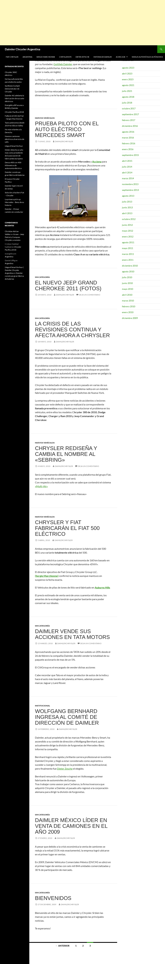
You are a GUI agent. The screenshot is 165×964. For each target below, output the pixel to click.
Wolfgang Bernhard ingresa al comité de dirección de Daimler (67, 717)
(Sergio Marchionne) (46, 575)
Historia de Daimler (102, 57)
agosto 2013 (128, 195)
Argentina (27, 57)
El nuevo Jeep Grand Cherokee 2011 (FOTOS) (68, 285)
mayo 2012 (127, 230)
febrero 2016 (128, 143)
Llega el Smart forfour (14, 146)
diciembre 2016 (130, 126)
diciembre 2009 (130, 318)
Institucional (42, 705)
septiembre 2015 (130, 155)
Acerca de (120, 57)
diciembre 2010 (130, 265)
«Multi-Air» (41, 486)
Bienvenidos (53, 898)
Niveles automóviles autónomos (147, 57)
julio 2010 (127, 277)
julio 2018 (127, 102)
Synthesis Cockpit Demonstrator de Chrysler (12, 89)
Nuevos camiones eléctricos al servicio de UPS (14, 139)
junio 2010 (127, 283)
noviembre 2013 (130, 184)
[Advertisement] (82, 22)
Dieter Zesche (65, 768)
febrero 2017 (128, 120)
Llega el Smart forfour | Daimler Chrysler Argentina (14, 270)
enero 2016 (127, 149)
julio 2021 (127, 91)
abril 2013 (127, 213)
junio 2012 (127, 224)
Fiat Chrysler (12, 57)
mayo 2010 (127, 289)
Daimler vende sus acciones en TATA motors (72, 634)
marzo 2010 (128, 300)
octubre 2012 (129, 219)
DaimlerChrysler (64, 141)
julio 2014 (127, 166)
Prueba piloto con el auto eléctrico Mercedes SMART (66, 129)
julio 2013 (127, 201)
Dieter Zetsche (82, 57)
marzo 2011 (128, 254)
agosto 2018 (128, 96)
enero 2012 (127, 236)
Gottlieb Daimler (62, 64)
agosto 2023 (128, 67)
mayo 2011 (127, 248)
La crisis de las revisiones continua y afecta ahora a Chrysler (72, 329)
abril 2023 (127, 73)
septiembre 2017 (130, 114)
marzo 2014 (128, 178)
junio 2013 (127, 207)
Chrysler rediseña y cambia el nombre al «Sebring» (66, 454)
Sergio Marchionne (45, 57)
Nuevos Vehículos (45, 118)
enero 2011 (127, 259)
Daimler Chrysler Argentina (22, 49)
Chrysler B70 (65, 57)
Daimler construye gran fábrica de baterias (14, 276)
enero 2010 (127, 312)
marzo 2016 (128, 137)
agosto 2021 (128, 85)
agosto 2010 (128, 271)
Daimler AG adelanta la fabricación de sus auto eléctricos (14, 98)
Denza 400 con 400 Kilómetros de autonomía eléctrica (13, 165)
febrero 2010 (128, 306)
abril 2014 (127, 172)
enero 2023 (127, 79)
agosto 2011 (128, 242)
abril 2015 (127, 160)
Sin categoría (42, 277)
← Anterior (62, 945)
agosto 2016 (128, 131)
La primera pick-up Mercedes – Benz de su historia (14, 202)
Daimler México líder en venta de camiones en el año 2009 (71, 826)
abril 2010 (127, 294)
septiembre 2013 (130, 190)
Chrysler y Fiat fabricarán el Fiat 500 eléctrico (67, 528)
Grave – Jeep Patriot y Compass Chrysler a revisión (14, 237)
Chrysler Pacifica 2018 (14, 112)
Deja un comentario (89, 295)
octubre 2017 (129, 108)
